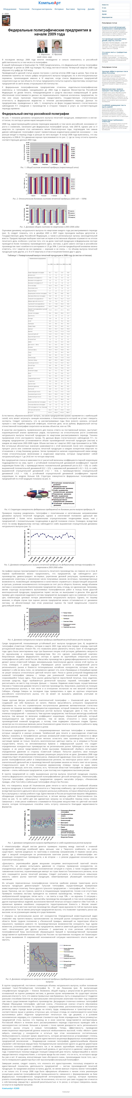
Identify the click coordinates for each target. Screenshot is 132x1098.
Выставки (70, 9)
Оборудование (9, 9)
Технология (24, 9)
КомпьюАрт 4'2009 (10, 1088)
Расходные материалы (42, 9)
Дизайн (91, 9)
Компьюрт (49, 2)
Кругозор (81, 9)
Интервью (59, 9)
